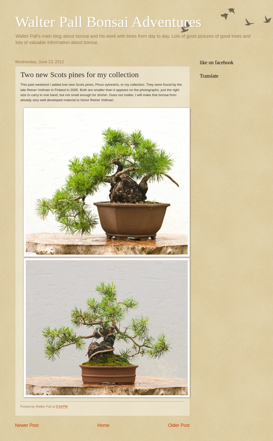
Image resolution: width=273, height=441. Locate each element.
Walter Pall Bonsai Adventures (108, 21)
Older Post (179, 425)
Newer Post (27, 425)
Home (103, 425)
